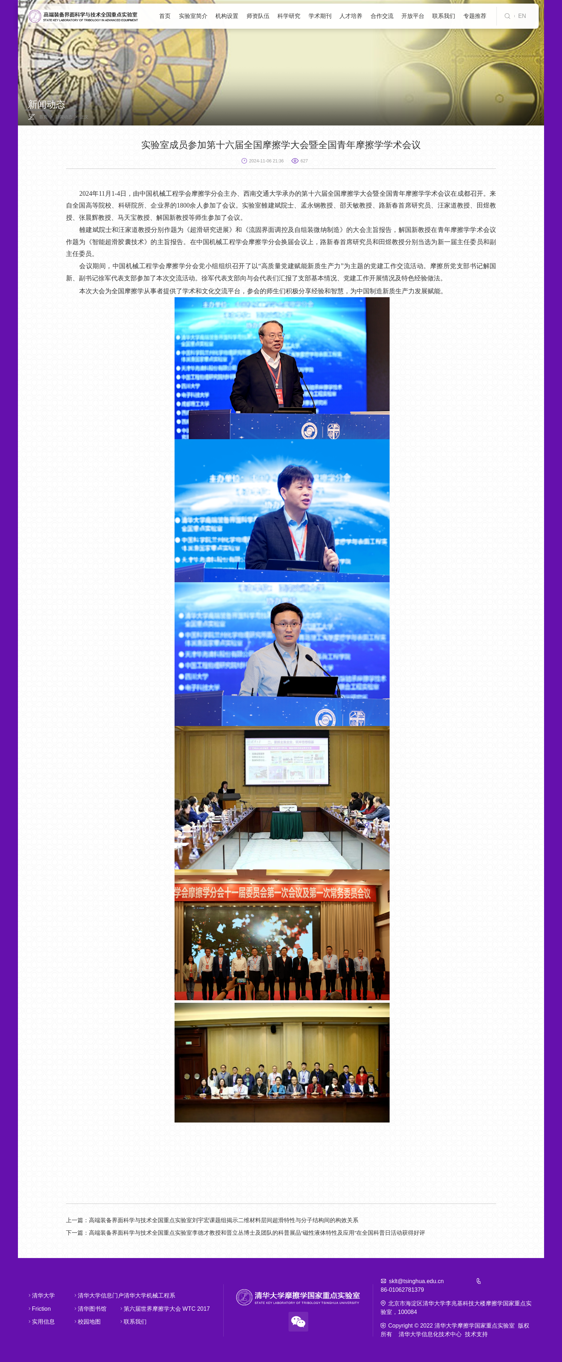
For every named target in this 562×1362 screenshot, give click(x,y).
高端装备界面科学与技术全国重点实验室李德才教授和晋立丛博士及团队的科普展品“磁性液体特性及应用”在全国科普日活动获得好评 (245, 1233)
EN (522, 16)
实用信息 (37, 1321)
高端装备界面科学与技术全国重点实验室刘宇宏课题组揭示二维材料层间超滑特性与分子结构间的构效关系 (212, 1220)
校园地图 (83, 1321)
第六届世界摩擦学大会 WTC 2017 (133, 1308)
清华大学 (37, 1295)
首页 (43, 116)
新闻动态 (63, 116)
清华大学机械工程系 (133, 1295)
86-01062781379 (402, 1289)
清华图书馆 (83, 1308)
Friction (37, 1308)
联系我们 (133, 1321)
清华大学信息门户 (83, 1295)
